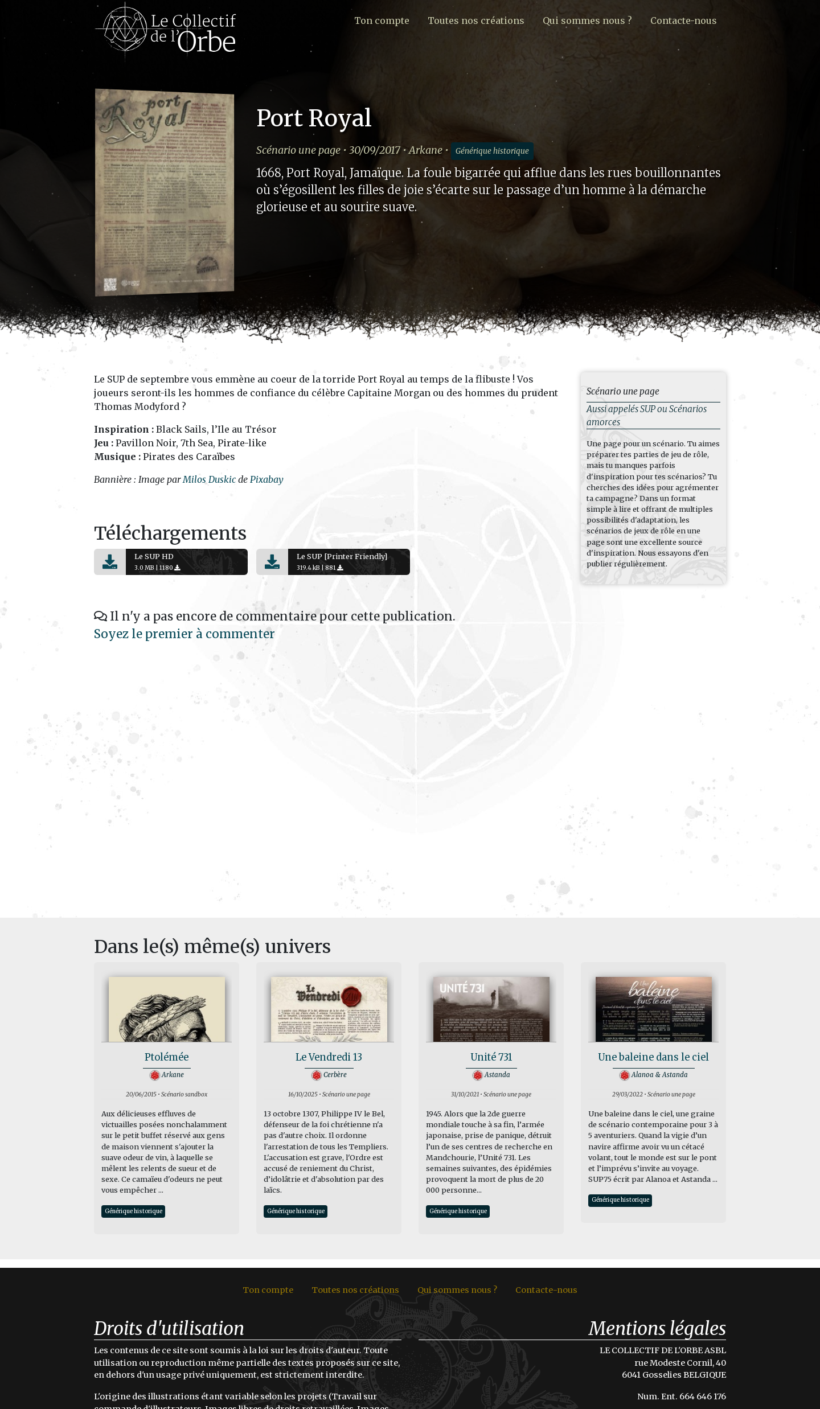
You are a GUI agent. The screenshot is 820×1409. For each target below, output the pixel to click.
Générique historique (492, 151)
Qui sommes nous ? (587, 20)
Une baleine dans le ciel (653, 1057)
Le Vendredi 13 (329, 1057)
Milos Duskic (209, 479)
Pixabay (267, 479)
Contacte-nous (683, 20)
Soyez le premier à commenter (184, 634)
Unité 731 (491, 1057)
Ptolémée (166, 1057)
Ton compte (381, 20)
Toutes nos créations (476, 20)
